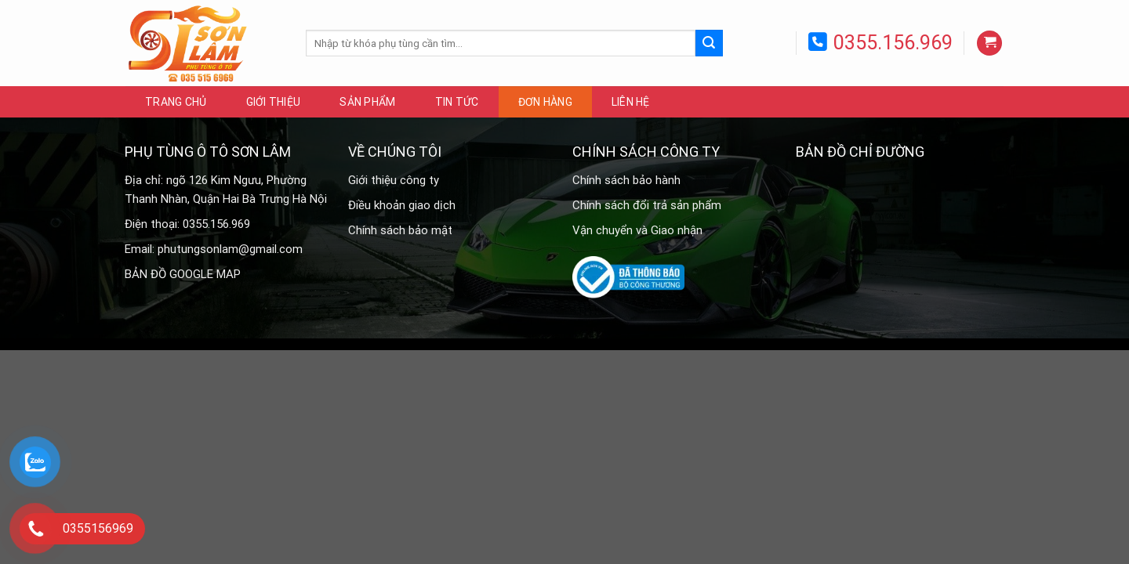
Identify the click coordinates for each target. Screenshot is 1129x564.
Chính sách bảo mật (400, 230)
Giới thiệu (273, 102)
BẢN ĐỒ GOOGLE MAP (183, 274)
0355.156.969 (893, 42)
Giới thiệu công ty (393, 180)
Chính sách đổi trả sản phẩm (646, 205)
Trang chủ (176, 102)
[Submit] (708, 43)
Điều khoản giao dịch (402, 205)
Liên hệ (631, 102)
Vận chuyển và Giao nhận (637, 230)
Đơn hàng (545, 102)
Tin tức (457, 102)
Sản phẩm (367, 102)
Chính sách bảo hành (626, 180)
